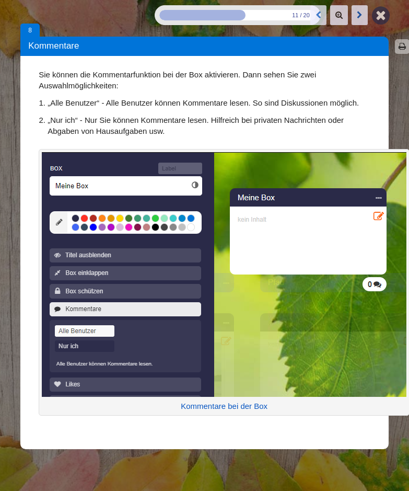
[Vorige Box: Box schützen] (318, 15)
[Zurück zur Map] (381, 14)
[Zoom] (339, 15)
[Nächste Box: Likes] (360, 15)
